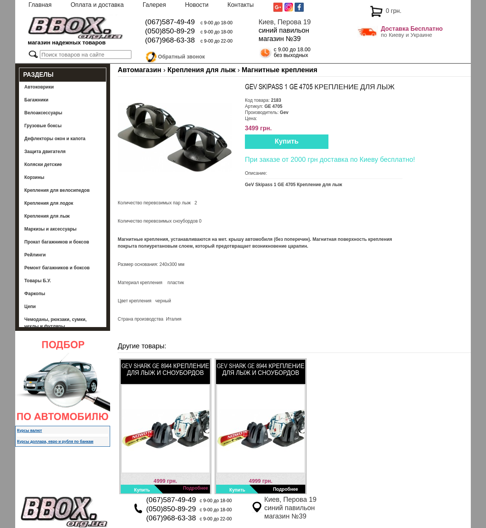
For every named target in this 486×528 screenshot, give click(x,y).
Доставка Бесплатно (412, 28)
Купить (287, 141)
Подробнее (195, 488)
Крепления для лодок (48, 203)
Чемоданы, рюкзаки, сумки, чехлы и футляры (55, 323)
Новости (196, 5)
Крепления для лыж (47, 216)
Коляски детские (43, 164)
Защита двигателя (45, 151)
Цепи (30, 306)
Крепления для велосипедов (57, 190)
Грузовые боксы (43, 125)
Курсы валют (29, 430)
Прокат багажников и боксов (56, 242)
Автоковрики (39, 87)
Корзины (34, 177)
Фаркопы (34, 293)
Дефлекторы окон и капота (54, 138)
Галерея (154, 5)
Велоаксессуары (43, 112)
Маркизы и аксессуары (50, 229)
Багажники (36, 100)
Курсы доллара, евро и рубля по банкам (55, 441)
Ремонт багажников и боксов (57, 267)
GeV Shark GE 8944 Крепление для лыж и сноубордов (165, 369)
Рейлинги (35, 255)
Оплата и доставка (97, 5)
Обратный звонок (181, 55)
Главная (40, 5)
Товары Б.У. (37, 280)
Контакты (240, 5)
